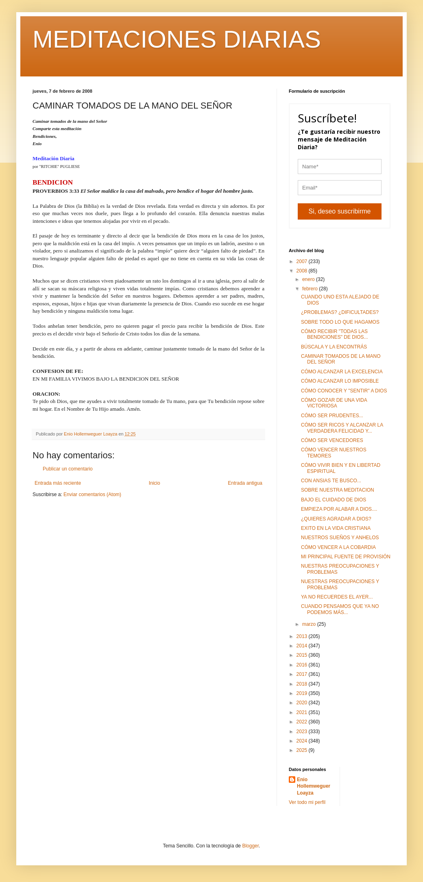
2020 (303, 703)
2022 (303, 722)
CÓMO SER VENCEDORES (332, 440)
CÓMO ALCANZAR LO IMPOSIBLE (340, 381)
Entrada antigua (245, 483)
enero (309, 279)
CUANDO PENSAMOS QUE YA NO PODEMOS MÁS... (340, 609)
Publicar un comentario (68, 469)
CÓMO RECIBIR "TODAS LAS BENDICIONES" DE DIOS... (334, 334)
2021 (303, 712)
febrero (310, 289)
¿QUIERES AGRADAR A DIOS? (336, 519)
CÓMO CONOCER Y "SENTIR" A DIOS (344, 391)
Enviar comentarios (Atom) (92, 494)
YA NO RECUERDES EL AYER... (337, 597)
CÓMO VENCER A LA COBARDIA (338, 547)
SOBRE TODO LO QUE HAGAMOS (340, 322)
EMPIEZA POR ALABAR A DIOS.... (339, 509)
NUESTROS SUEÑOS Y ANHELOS (340, 537)
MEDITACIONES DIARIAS (177, 39)
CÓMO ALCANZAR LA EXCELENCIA (342, 372)
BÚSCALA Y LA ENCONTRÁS (334, 347)
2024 (303, 741)
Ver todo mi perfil (307, 802)
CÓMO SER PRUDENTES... (332, 415)
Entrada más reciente (58, 483)
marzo (309, 624)
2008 (303, 271)
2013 (303, 636)
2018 (303, 684)
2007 (303, 261)
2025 (303, 750)
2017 (303, 674)
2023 (303, 731)
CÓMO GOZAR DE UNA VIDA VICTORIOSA (334, 403)
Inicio (154, 483)
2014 (303, 646)
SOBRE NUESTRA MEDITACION (337, 490)
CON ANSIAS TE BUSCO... (331, 480)
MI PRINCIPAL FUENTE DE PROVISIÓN (345, 557)
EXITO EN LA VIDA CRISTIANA (336, 528)
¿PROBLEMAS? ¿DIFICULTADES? (340, 312)
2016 (303, 665)
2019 (303, 693)
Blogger (250, 846)
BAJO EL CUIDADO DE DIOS (333, 500)
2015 (303, 655)
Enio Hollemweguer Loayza (313, 786)
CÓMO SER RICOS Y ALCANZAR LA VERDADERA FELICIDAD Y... (342, 427)
